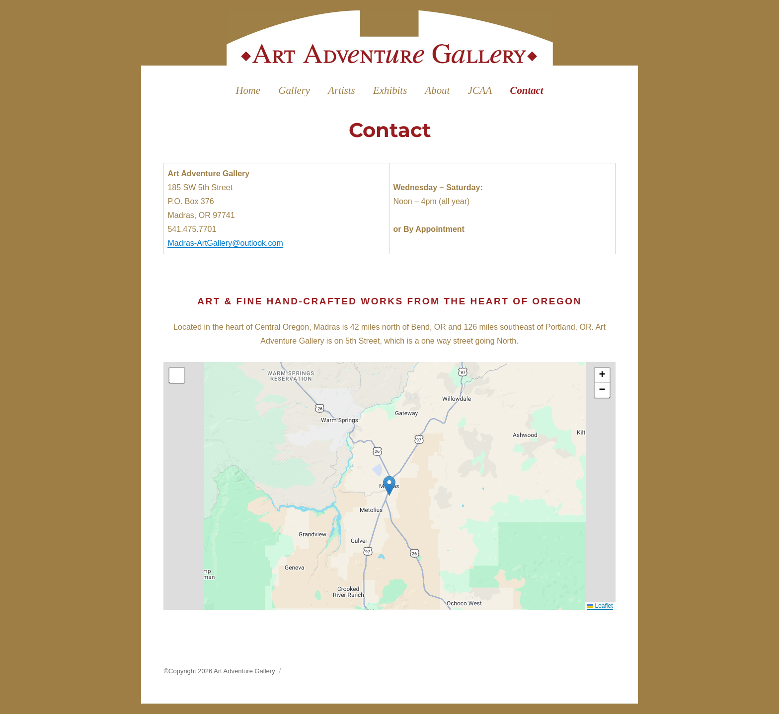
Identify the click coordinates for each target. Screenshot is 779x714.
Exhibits (390, 90)
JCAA (480, 90)
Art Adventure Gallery (244, 671)
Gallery (294, 90)
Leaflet (600, 605)
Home (247, 90)
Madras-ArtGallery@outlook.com (225, 243)
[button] (389, 486)
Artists (341, 90)
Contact (527, 90)
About (437, 90)
